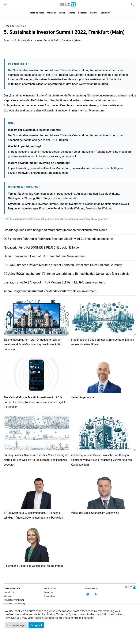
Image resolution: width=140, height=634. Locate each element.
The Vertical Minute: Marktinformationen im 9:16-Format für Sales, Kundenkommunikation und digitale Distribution (35, 402)
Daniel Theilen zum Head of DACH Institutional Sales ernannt (45, 256)
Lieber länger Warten (83, 397)
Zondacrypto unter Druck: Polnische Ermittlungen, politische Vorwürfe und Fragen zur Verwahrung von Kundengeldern (101, 460)
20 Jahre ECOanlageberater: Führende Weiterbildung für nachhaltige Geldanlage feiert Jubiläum (68, 274)
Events (8, 40)
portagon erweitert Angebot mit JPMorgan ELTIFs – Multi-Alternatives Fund (54, 282)
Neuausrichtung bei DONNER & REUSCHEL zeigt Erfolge (41, 247)
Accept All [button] (36, 625)
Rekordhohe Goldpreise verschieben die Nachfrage (33, 565)
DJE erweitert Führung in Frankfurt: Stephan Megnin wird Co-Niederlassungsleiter (58, 239)
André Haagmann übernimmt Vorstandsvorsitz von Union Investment (50, 291)
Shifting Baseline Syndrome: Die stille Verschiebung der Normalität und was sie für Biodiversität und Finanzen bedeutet (36, 460)
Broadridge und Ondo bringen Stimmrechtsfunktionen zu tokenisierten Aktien (55, 230)
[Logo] (68, 4)
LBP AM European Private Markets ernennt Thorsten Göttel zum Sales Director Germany (63, 265)
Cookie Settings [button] (15, 625)
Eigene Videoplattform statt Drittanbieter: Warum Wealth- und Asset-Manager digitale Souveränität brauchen (32, 344)
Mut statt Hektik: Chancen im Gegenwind (95, 512)
